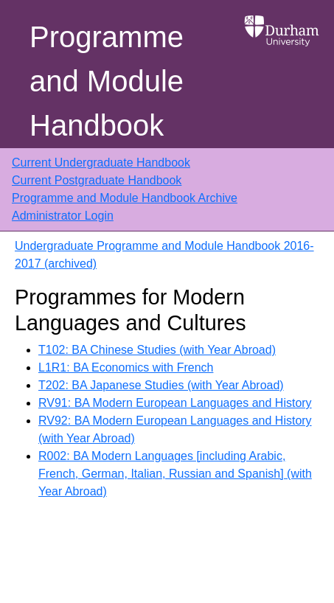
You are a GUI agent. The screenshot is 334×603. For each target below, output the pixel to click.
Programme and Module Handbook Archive (124, 198)
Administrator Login (63, 215)
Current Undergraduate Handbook (101, 162)
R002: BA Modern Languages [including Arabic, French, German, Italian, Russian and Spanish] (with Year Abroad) (175, 474)
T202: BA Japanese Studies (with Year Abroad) (161, 385)
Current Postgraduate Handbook (96, 180)
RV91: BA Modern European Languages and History (175, 403)
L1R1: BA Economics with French (125, 367)
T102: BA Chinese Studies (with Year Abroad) (157, 350)
